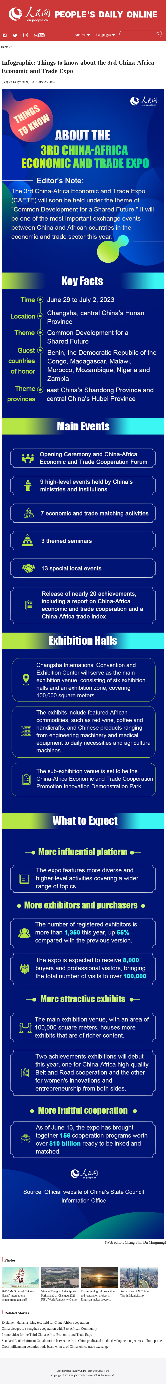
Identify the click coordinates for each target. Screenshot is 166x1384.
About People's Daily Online (71, 1370)
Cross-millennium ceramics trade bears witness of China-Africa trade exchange (55, 1346)
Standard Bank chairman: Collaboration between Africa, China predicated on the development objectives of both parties (82, 1340)
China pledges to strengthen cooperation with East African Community (49, 1328)
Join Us (92, 1370)
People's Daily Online (15, 81)
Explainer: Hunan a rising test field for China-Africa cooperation (45, 1322)
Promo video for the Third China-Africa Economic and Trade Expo (47, 1334)
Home (4, 46)
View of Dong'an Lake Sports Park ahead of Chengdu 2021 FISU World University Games (59, 1295)
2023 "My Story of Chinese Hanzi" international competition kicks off (18, 1295)
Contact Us (103, 1370)
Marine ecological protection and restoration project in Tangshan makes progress (98, 1295)
